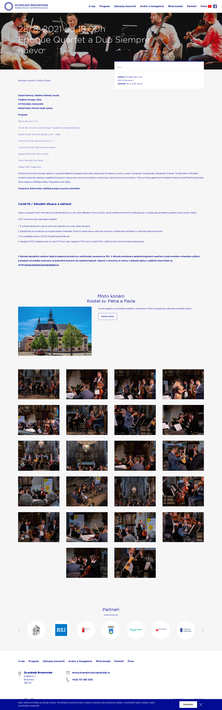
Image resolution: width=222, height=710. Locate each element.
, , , (119, 66)
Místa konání (103, 661)
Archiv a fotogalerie (80, 661)
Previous (19, 630)
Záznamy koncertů (54, 661)
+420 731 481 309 (82, 680)
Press (131, 661)
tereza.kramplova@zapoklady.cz (41, 265)
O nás (21, 661)
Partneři (119, 661)
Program (34, 661)
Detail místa (107, 317)
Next (203, 630)
